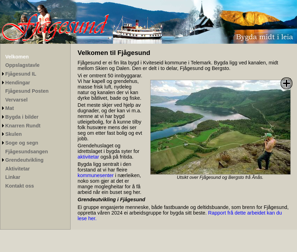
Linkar (12, 177)
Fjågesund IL (20, 74)
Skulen (13, 134)
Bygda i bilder (21, 117)
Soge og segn (21, 143)
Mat (9, 108)
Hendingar (17, 82)
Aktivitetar (17, 169)
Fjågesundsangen (26, 151)
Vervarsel (16, 100)
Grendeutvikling (24, 160)
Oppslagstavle (22, 65)
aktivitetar (88, 157)
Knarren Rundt (23, 125)
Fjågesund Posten (27, 91)
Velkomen (17, 56)
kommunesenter (96, 175)
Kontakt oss (19, 186)
